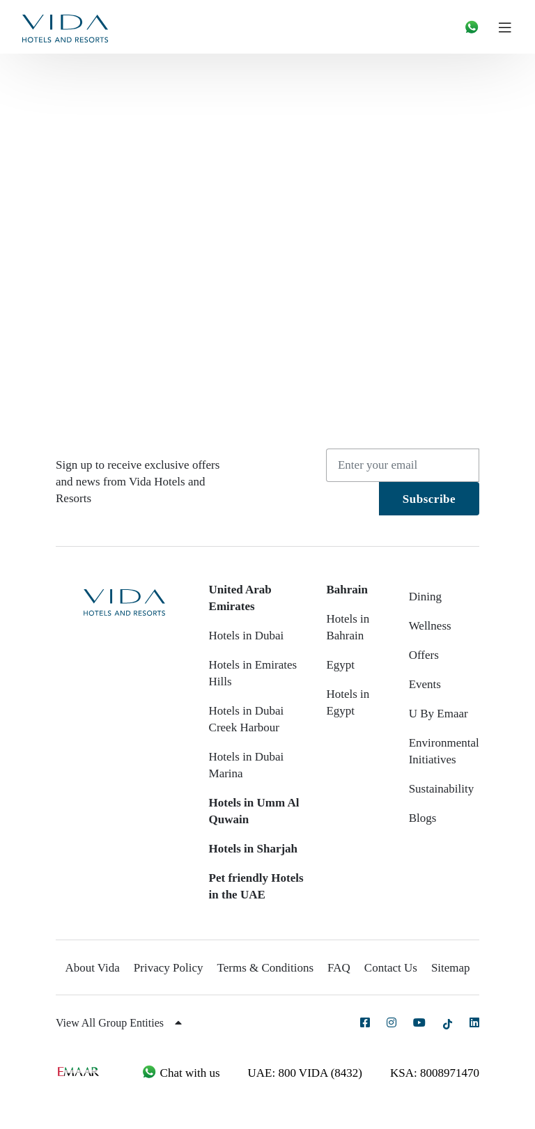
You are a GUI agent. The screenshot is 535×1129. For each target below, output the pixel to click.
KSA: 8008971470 (434, 1073)
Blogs (423, 818)
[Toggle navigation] (510, 26)
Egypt (340, 664)
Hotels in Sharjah (253, 848)
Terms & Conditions (265, 967)
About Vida (92, 967)
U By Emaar (438, 713)
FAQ (338, 967)
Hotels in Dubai (246, 635)
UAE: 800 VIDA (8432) (305, 1073)
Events (425, 684)
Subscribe (429, 499)
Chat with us (180, 1073)
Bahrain (347, 589)
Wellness (430, 625)
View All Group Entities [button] (119, 1023)
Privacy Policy (168, 967)
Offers (424, 655)
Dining (425, 596)
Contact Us (390, 967)
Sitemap (450, 967)
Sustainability (441, 788)
